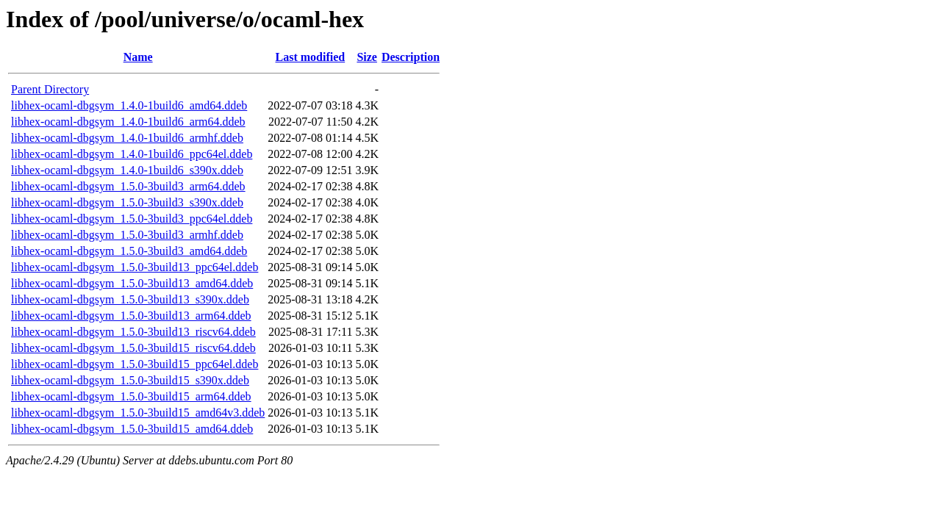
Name (138, 57)
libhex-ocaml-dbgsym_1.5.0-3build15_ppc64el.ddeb (134, 364)
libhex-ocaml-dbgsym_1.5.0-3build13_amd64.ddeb (132, 283)
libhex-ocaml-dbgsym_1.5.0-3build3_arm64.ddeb (128, 186)
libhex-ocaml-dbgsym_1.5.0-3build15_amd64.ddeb (132, 428)
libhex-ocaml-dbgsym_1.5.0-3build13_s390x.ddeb (130, 299)
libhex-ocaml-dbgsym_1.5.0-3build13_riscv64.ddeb (133, 331)
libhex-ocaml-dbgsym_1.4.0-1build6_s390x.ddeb (127, 170)
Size (367, 57)
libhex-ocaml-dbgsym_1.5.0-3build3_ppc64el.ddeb (131, 218)
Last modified (311, 57)
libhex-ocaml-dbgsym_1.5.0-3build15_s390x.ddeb (130, 380)
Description (411, 57)
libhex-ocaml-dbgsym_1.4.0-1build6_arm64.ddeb (128, 121)
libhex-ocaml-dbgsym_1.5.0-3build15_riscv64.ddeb (133, 348)
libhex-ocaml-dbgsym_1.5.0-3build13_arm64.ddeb (131, 315)
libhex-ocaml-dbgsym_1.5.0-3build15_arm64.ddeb (131, 396)
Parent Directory (50, 89)
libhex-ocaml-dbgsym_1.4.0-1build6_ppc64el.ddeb (131, 154)
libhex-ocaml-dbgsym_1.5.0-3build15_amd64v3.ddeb (138, 412)
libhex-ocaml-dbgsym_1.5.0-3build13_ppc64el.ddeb (134, 267)
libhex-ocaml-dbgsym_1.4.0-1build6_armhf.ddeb (127, 138)
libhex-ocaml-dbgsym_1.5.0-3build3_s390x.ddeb (127, 202)
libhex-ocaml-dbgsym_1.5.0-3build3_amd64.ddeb (129, 251)
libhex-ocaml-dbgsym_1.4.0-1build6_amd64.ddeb (129, 105)
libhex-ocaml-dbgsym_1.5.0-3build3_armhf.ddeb (127, 234)
